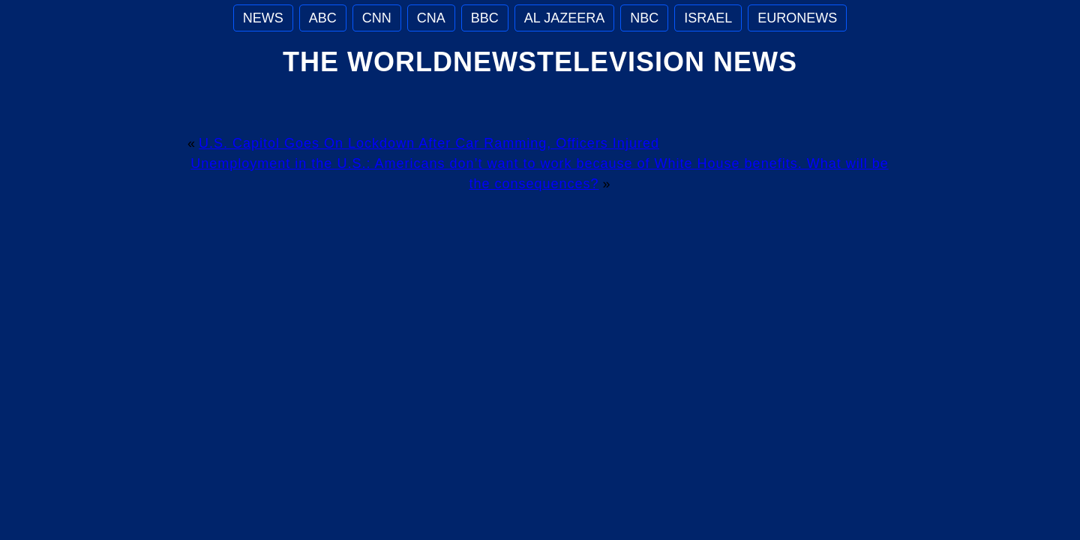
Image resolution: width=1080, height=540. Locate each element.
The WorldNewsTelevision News (540, 61)
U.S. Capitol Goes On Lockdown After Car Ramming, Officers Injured (429, 143)
